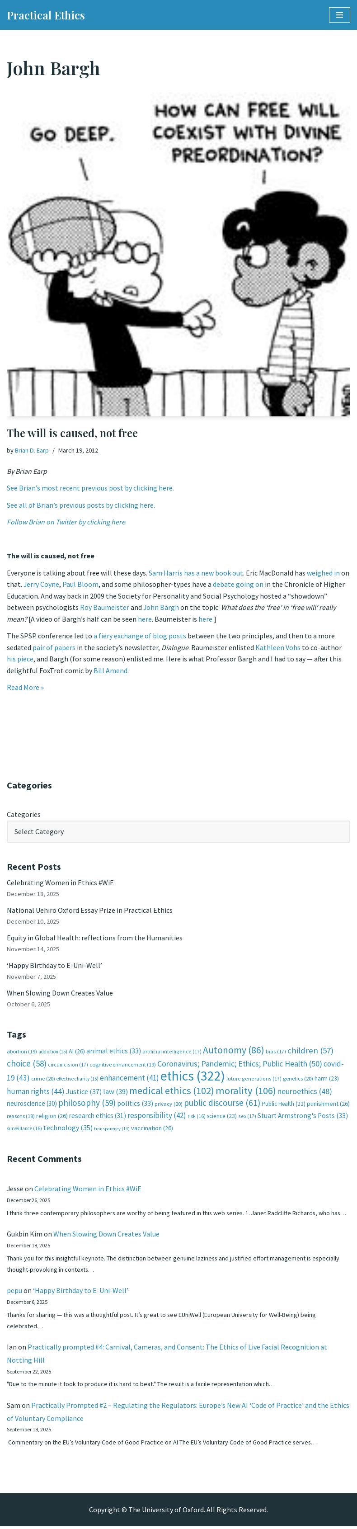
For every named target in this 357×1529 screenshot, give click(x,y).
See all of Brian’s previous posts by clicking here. (81, 505)
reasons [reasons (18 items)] (21, 1117)
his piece (20, 659)
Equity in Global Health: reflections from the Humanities (95, 938)
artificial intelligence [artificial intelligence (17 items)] (172, 1052)
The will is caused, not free (72, 432)
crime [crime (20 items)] (43, 1079)
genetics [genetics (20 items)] (298, 1079)
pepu (14, 1292)
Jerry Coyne (41, 584)
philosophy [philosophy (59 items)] (87, 1104)
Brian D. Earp (32, 450)
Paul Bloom (81, 584)
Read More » (25, 688)
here (145, 619)
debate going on (238, 584)
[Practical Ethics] (46, 15)
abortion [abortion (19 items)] (22, 1052)
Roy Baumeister (104, 607)
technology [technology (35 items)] (68, 1129)
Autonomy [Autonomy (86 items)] (233, 1051)
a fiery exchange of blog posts (140, 636)
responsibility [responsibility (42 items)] (156, 1117)
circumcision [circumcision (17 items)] (68, 1065)
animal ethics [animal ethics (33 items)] (113, 1052)
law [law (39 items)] (115, 1093)
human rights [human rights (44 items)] (36, 1093)
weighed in (323, 572)
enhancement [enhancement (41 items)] (129, 1079)
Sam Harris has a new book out (196, 572)
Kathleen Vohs (278, 647)
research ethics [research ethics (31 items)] (97, 1117)
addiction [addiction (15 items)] (52, 1053)
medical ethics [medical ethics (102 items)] (171, 1091)
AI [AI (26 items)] (77, 1052)
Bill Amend (110, 670)
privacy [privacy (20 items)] (169, 1105)
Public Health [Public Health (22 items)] (283, 1105)
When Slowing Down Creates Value (60, 993)
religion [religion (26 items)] (52, 1117)
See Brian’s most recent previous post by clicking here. (90, 487)
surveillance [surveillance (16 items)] (24, 1130)
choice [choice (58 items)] (27, 1064)
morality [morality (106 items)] (246, 1091)
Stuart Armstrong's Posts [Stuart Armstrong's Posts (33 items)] (303, 1117)
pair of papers (54, 647)
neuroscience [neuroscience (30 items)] (32, 1105)
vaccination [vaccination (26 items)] (152, 1130)
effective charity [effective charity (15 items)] (77, 1080)
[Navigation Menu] (339, 15)
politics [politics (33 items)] (135, 1105)
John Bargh (161, 607)
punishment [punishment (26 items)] (328, 1105)
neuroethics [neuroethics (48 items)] (304, 1092)
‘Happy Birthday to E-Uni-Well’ (54, 966)
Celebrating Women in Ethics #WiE (60, 883)
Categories (24, 815)
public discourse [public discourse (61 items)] (222, 1104)
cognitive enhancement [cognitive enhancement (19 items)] (122, 1065)
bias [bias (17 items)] (276, 1052)
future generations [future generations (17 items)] (254, 1079)
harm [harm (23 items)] (327, 1080)
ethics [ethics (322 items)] (192, 1077)
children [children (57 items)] (310, 1052)
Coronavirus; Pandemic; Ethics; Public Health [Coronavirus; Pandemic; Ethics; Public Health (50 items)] (239, 1065)
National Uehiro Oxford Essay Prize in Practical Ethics (90, 911)
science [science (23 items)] (222, 1117)
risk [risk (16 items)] (197, 1117)
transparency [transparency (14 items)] (112, 1130)
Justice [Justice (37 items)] (84, 1092)
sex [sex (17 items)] (247, 1117)
